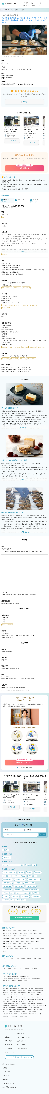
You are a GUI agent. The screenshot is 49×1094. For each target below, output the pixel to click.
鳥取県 (24, 943)
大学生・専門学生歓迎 (18, 1009)
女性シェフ (5, 990)
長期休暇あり (15, 1016)
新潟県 (12, 941)
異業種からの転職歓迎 (22, 1007)
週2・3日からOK (7, 997)
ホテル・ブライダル (24, 976)
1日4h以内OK (24, 997)
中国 (4, 943)
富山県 (17, 941)
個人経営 (31, 988)
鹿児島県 (42, 948)
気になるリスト (9, 1052)
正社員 (4, 968)
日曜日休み (16, 1013)
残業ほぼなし (6, 994)
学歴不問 (5, 1007)
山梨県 (32, 941)
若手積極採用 (42, 1005)
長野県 (37, 941)
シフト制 (21, 994)
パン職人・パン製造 (14, 958)
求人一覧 (7, 9)
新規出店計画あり (39, 988)
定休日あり (5, 992)
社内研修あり (14, 1005)
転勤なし (18, 1003)
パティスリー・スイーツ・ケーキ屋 (10, 976)
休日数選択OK (6, 1016)
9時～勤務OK (32, 997)
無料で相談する (24, 167)
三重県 (24, 935)
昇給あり (20, 999)
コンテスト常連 (21, 990)
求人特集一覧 (9, 1044)
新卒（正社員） (34, 968)
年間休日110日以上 (7, 1013)
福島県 (42, 938)
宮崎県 (36, 948)
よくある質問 (6, 1071)
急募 (21, 1005)
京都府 (24, 930)
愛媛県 (9, 946)
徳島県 (19, 946)
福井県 (27, 941)
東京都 (9, 933)
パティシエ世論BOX (22, 1048)
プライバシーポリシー (8, 1083)
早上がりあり (14, 994)
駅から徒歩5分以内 (14, 988)
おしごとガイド (21, 1041)
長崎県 (21, 948)
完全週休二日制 (23, 1016)
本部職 (39, 958)
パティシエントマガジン (24, 1037)
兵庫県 (14, 930)
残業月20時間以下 (22, 992)
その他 (4, 960)
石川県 (22, 941)
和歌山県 (35, 930)
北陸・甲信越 (6, 941)
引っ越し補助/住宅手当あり (9, 999)
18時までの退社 (31, 992)
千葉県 (20, 933)
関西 (4, 930)
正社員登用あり (6, 1001)
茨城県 (30, 933)
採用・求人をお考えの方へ (19, 1057)
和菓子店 (14, 980)
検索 (42, 834)
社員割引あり (31, 1001)
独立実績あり (13, 990)
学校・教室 (20, 980)
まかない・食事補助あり (8, 1003)
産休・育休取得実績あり (34, 1013)
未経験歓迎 (26, 1005)
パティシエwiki (21, 1044)
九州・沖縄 (5, 948)
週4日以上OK (16, 997)
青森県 (22, 938)
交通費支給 (39, 999)
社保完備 (39, 997)
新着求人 (7, 1037)
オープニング (24, 988)
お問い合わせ (6, 1075)
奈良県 (29, 930)
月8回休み (24, 1011)
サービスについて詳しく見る (25, 767)
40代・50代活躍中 (38, 1009)
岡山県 (14, 943)
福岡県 (11, 948)
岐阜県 (19, 935)
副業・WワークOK (7, 1009)
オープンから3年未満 (38, 990)
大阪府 (9, 930)
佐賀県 (16, 948)
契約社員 (10, 968)
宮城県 (17, 938)
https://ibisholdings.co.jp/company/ (13, 687)
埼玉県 (25, 933)
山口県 (29, 943)
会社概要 (5, 1068)
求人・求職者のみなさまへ (9, 1087)
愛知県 (9, 935)
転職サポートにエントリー (24, 761)
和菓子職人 (29, 958)
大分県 (31, 948)
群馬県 (40, 933)
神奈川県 (15, 933)
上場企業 (29, 990)
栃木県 (35, 933)
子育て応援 (5, 988)
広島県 (9, 943)
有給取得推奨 (24, 1013)
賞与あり (25, 999)
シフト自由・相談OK (29, 994)
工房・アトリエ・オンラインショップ (11, 978)
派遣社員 (27, 968)
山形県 (37, 938)
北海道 (12, 938)
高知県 (24, 946)
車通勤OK (24, 1003)
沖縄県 (4, 951)
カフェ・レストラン (25, 978)
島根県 (19, 943)
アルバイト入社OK (7, 1011)
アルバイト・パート (18, 968)
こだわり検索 (9, 1041)
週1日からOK (39, 994)
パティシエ (5, 958)
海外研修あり (6, 1005)
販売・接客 (23, 958)
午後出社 (39, 992)
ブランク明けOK (28, 1009)
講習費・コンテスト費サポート (19, 1001)
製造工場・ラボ (6, 980)
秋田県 (32, 938)
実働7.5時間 (13, 992)
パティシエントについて (9, 1064)
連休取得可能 (17, 1011)
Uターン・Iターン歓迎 (34, 1007)
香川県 (14, 946)
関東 (4, 933)
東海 (4, 935)
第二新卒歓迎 (34, 1005)
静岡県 (14, 935)
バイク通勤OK (31, 1003)
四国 (4, 946)
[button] (12, 126)
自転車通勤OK (40, 1003)
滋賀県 (19, 930)
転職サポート (20, 1033)
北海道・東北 (6, 938)
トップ (1, 9)
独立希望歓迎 (12, 1007)
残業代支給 (32, 999)
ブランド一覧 (9, 1048)
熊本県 (26, 948)
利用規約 (5, 1079)
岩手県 (27, 938)
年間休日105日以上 (33, 1011)
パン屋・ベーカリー (36, 978)
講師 (35, 958)
